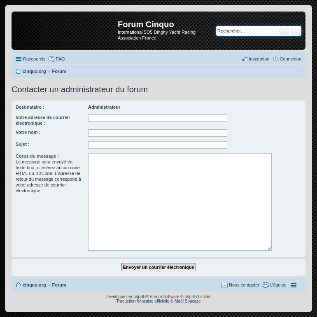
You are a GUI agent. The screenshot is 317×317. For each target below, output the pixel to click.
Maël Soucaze (187, 301)
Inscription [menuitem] (259, 58)
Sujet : (23, 144)
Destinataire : (30, 107)
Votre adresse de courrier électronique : (43, 120)
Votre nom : (28, 132)
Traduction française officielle (142, 301)
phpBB (139, 296)
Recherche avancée (295, 31)
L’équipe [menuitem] (278, 284)
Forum (59, 284)
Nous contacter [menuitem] (244, 284)
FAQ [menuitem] (60, 58)
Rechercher (284, 31)
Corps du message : (37, 156)
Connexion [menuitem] (290, 58)
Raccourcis (34, 58)
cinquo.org (34, 284)
